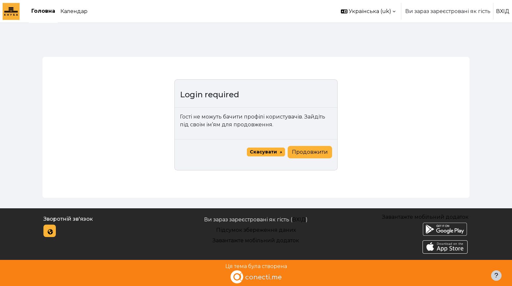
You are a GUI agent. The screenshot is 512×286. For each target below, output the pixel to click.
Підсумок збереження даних (256, 230)
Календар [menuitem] (74, 11)
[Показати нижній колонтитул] (496, 275)
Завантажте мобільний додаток (256, 240)
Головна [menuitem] (43, 11)
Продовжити (310, 152)
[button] (368, 11)
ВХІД (502, 11)
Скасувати (263, 152)
